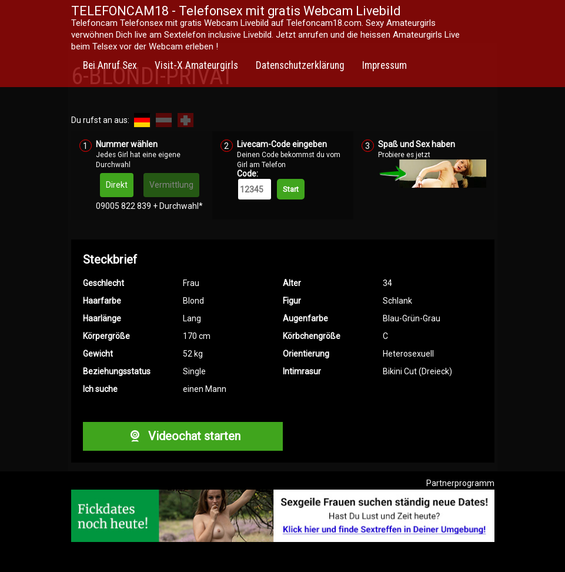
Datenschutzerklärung (300, 65)
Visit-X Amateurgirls (196, 65)
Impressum (384, 65)
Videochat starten (182, 436)
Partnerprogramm (460, 483)
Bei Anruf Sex (110, 65)
